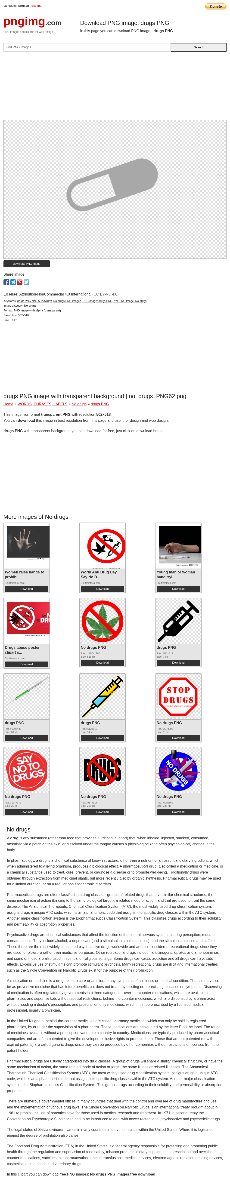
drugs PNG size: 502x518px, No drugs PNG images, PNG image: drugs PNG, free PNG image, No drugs (81, 301)
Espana (36, 5)
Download (26, 589)
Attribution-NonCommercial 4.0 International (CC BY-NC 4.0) (68, 294)
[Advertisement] (115, 87)
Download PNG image (26, 263)
